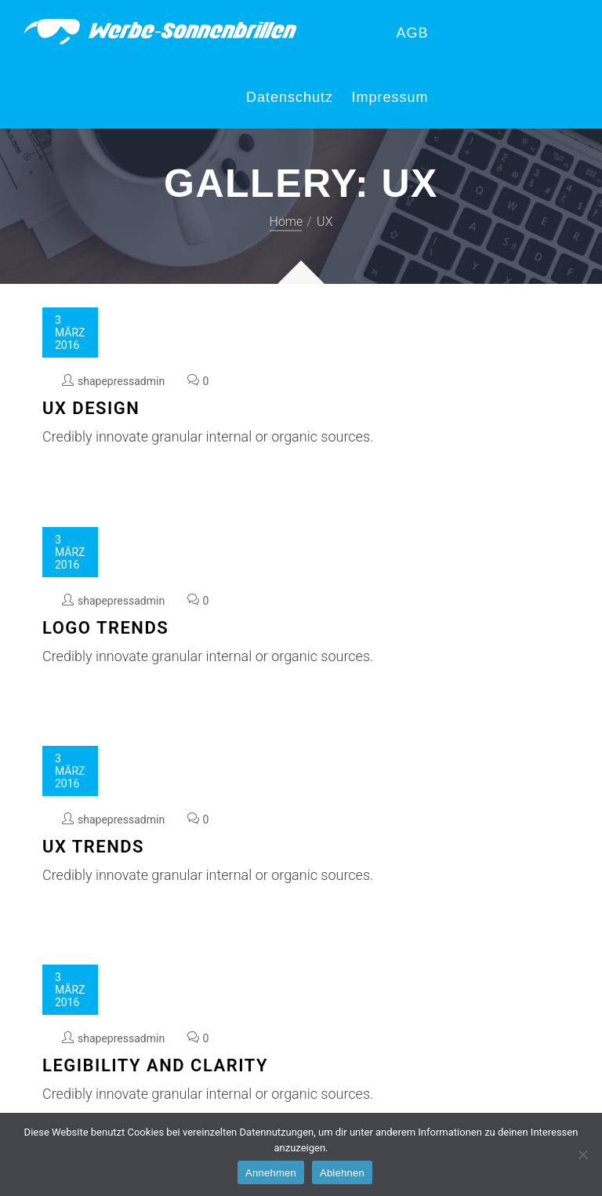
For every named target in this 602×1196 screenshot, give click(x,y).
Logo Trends (105, 628)
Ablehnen (342, 1173)
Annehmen (270, 1173)
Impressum (389, 97)
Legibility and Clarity (155, 1065)
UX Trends (93, 846)
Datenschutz (289, 97)
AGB (412, 33)
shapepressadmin (121, 381)
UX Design (91, 408)
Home (286, 221)
